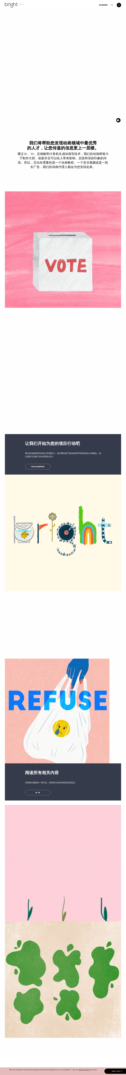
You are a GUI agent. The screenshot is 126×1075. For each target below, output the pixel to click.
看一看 (38, 793)
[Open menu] (119, 5)
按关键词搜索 (103, 5)
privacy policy (84, 1070)
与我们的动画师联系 (38, 466)
